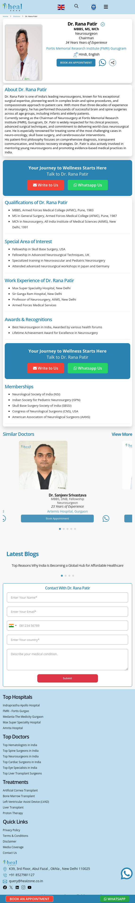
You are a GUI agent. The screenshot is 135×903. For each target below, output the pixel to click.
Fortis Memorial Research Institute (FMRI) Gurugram (86, 48)
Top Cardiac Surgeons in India (22, 762)
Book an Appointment (76, 62)
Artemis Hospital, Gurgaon (67, 511)
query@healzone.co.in (26, 881)
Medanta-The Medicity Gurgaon (23, 716)
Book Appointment (57, 518)
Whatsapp (114, 899)
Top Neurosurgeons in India (20, 756)
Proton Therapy (13, 813)
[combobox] (12, 625)
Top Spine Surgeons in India (20, 750)
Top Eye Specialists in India (20, 767)
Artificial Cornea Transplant (20, 790)
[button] (76, 7)
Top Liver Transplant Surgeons (22, 773)
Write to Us (45, 185)
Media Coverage (13, 847)
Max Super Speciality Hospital (22, 722)
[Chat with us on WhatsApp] (127, 873)
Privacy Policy (11, 830)
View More (122, 434)
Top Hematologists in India (20, 745)
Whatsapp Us (88, 185)
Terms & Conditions (15, 836)
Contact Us (10, 853)
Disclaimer (9, 841)
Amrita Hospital (13, 728)
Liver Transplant (13, 807)
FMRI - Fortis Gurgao (16, 711)
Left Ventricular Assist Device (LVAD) (26, 802)
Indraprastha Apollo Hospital (21, 705)
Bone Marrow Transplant (19, 796)
